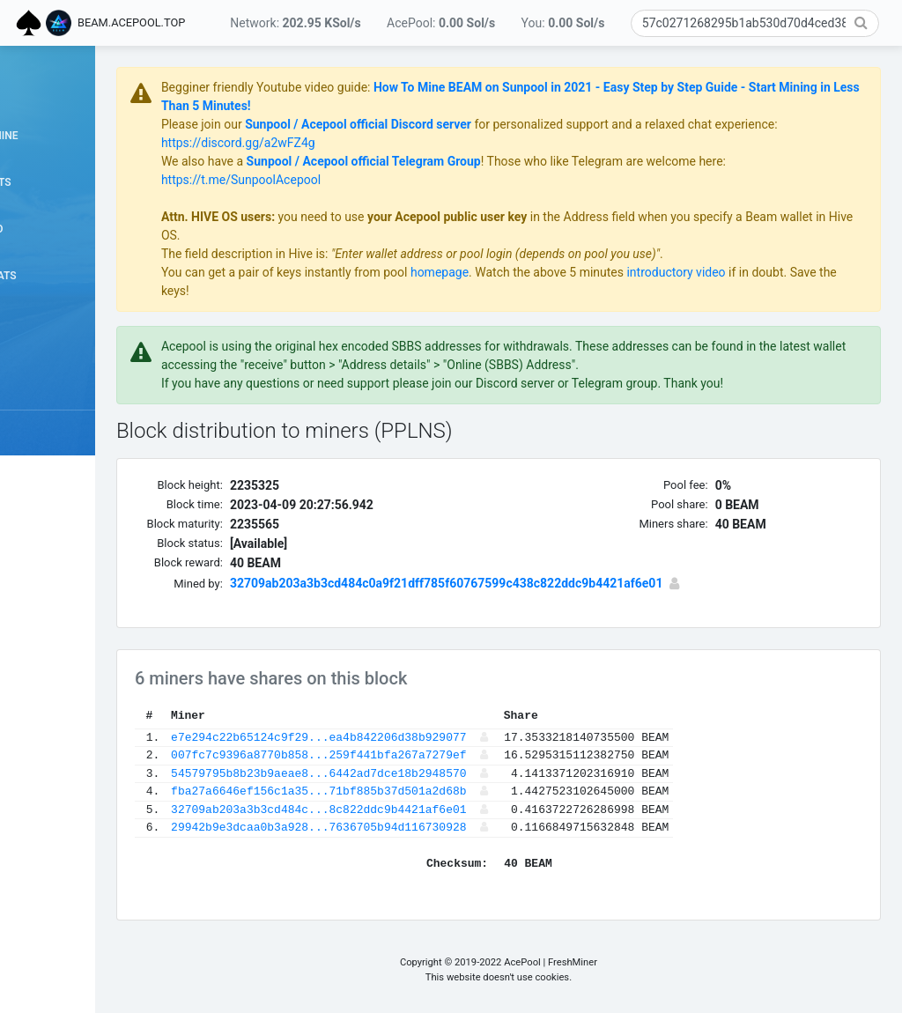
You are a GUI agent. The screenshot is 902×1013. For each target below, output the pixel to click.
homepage (556, 272)
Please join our (319, 124)
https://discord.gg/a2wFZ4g (421, 143)
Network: (295, 23)
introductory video (792, 272)
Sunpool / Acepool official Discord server (474, 124)
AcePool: (441, 23)
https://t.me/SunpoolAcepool (357, 180)
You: (563, 23)
